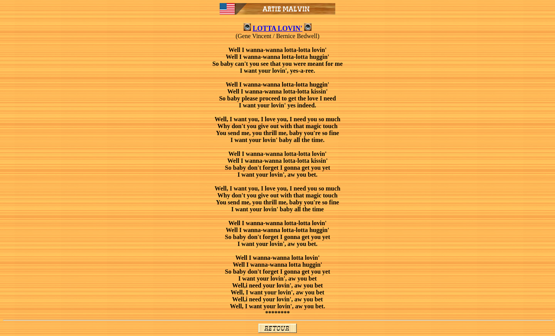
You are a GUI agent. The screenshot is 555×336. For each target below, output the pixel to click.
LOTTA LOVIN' (277, 28)
